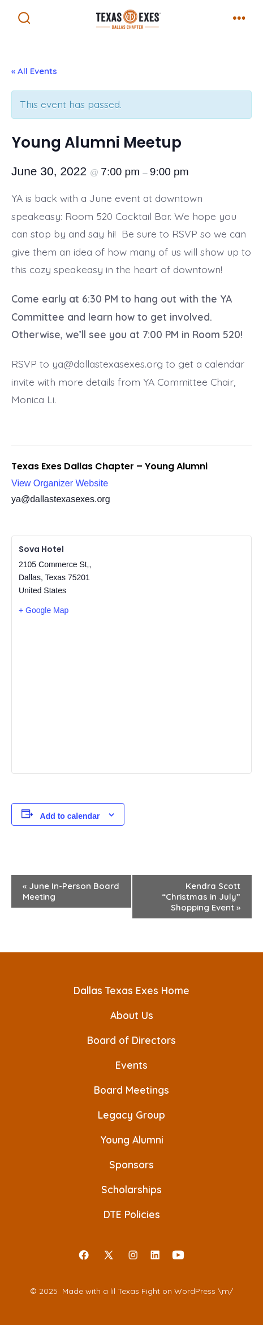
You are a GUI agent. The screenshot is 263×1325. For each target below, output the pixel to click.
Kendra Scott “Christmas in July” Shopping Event (201, 897)
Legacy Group (131, 1114)
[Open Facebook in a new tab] (83, 1254)
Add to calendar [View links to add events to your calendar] (70, 816)
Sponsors (131, 1164)
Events (131, 1065)
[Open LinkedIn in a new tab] (155, 1254)
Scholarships (131, 1189)
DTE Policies (132, 1214)
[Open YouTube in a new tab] (178, 1254)
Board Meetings (131, 1090)
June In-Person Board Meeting (71, 891)
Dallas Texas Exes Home (131, 990)
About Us (131, 1015)
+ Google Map (43, 610)
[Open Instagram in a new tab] (133, 1254)
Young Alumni (131, 1139)
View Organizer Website (59, 483)
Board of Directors (131, 1040)
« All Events (34, 71)
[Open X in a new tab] (108, 1254)
